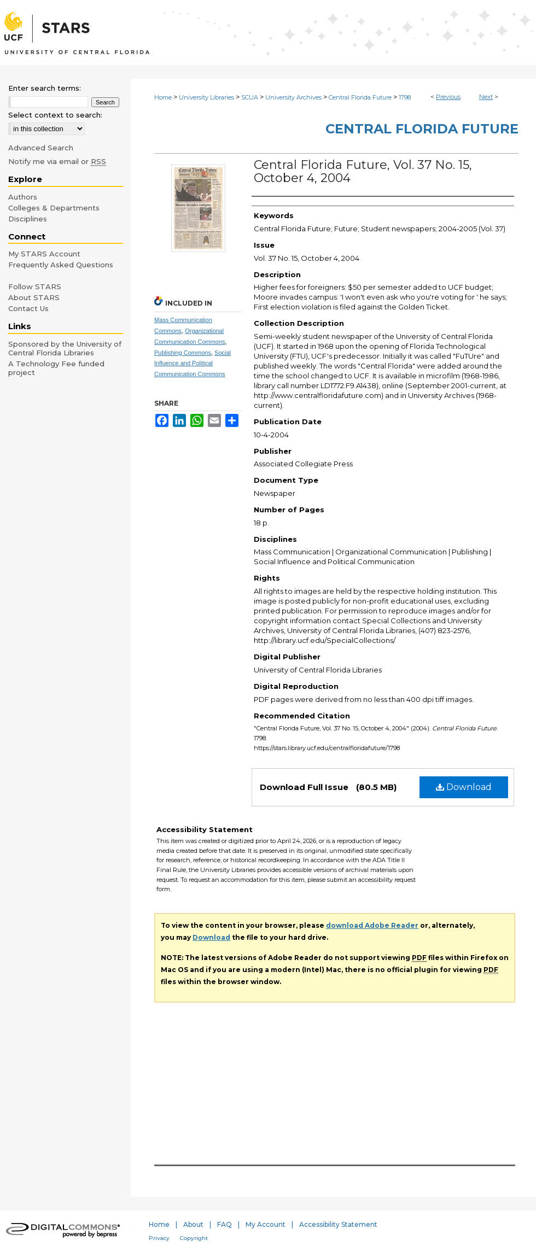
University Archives (293, 97)
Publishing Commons (182, 352)
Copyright (194, 1238)
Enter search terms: (44, 88)
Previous (448, 97)
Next (486, 97)
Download (464, 787)
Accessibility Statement (338, 1224)
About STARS (34, 297)
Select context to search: (55, 114)
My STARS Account (44, 253)
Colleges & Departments (54, 207)
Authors (22, 196)
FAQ (224, 1224)
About (193, 1224)
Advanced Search (40, 147)
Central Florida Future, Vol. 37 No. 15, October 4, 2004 (363, 171)
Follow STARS (34, 286)
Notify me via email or (57, 161)
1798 (405, 97)
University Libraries (206, 97)
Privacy (159, 1238)
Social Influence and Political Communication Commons (192, 363)
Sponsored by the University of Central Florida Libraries (64, 348)
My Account (266, 1224)
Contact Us (28, 308)
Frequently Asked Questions (60, 264)
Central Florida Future (360, 97)
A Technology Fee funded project (56, 368)
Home (163, 97)
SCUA (249, 97)
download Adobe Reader (372, 925)
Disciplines (27, 218)
